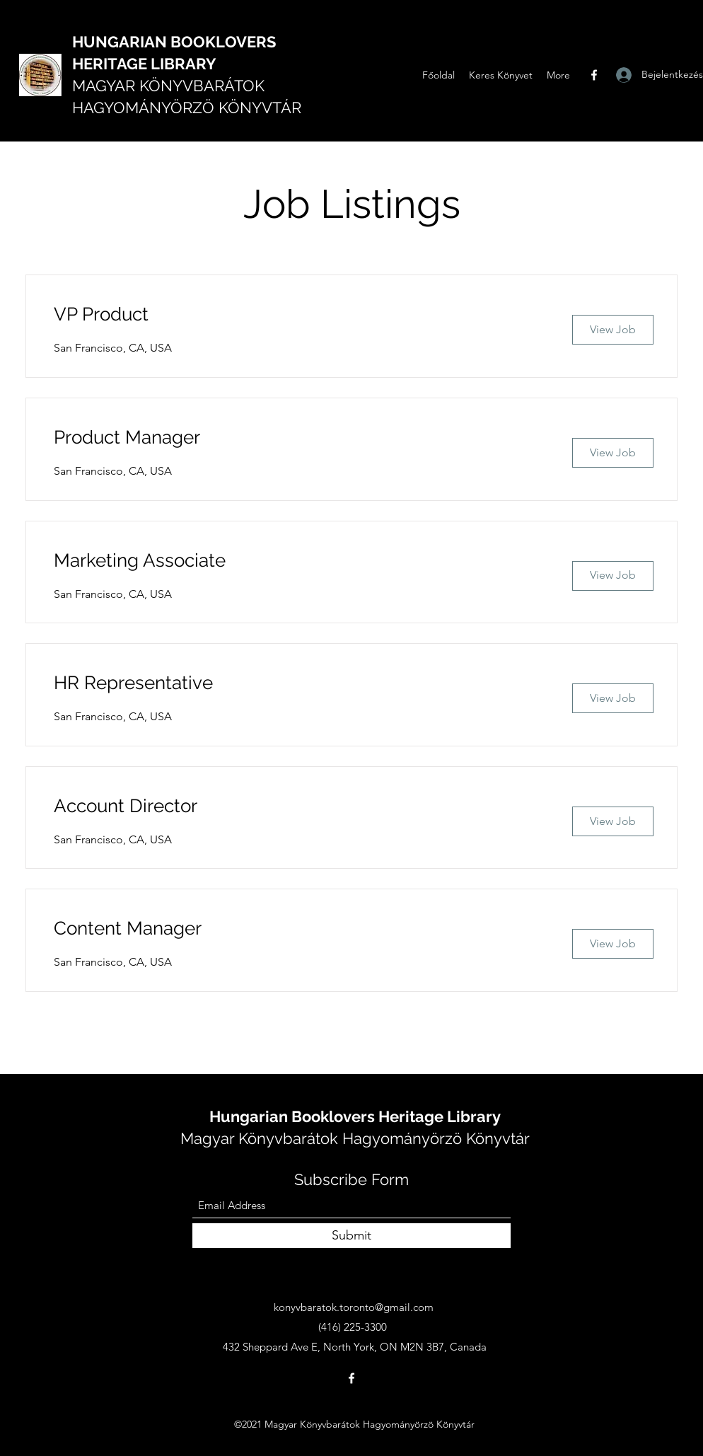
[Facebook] (594, 75)
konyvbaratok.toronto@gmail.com (354, 1307)
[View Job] (612, 330)
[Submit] (351, 1235)
